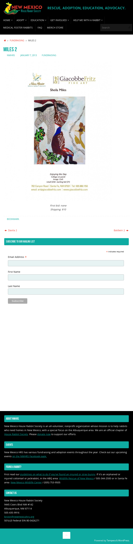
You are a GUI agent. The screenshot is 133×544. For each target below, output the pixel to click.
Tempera (111, 540)
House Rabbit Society (16, 434)
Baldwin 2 (121, 230)
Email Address (17, 257)
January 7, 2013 (28, 55)
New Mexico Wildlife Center (26, 482)
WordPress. (124, 540)
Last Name (14, 286)
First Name (14, 271)
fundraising (17, 40)
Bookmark (13, 219)
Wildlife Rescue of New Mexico (76, 478)
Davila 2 (11, 230)
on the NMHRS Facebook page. (29, 456)
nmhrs (11, 55)
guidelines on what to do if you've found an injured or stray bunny (57, 474)
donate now (44, 434)
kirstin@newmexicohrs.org (19, 516)
